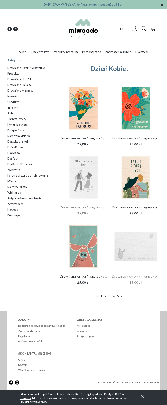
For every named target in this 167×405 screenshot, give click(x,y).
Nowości (12, 96)
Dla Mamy (13, 153)
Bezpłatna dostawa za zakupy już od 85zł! (42, 325)
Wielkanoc (14, 192)
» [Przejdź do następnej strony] (121, 296)
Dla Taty (12, 158)
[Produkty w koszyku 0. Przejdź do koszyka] (153, 31)
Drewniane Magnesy (20, 90)
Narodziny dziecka (19, 136)
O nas (21, 359)
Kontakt (22, 364)
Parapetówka (16, 130)
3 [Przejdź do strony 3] (109, 296)
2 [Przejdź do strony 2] (105, 296)
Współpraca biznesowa (31, 370)
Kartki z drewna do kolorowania (27, 175)
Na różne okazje (17, 187)
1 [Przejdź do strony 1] (101, 296)
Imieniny (12, 107)
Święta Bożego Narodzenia (24, 198)
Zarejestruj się (85, 336)
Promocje (13, 215)
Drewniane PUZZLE (19, 79)
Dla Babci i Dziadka (19, 164)
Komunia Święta (17, 124)
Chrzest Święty (16, 119)
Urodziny (13, 102)
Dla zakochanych (18, 141)
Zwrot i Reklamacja (29, 331)
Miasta (11, 181)
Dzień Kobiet (15, 147)
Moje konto (83, 325)
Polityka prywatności (30, 341)
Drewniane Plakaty (19, 85)
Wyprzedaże (15, 204)
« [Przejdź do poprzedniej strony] (97, 296)
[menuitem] (22, 52)
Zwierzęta (13, 170)
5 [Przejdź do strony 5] (118, 296)
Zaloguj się (83, 331)
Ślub (10, 113)
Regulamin (24, 336)
